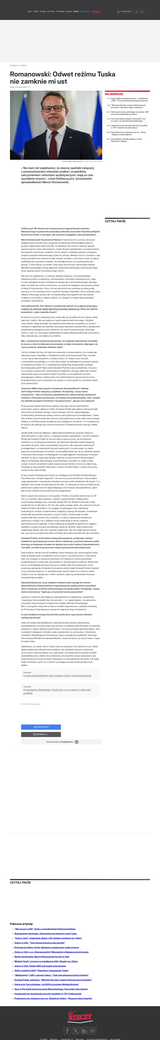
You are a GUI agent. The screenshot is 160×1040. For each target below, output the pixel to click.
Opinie (43, 17)
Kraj (30, 17)
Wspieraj (96, 17)
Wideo (76, 17)
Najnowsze (114, 94)
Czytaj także (115, 221)
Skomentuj (84, 727)
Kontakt (54, 1033)
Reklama (80, 1033)
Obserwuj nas (58, 735)
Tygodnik (60, 17)
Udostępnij (42, 727)
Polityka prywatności (96, 1033)
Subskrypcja (67, 1033)
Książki (69, 17)
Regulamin (115, 1033)
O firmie (43, 1033)
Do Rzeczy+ (85, 17)
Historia (51, 17)
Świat (36, 17)
